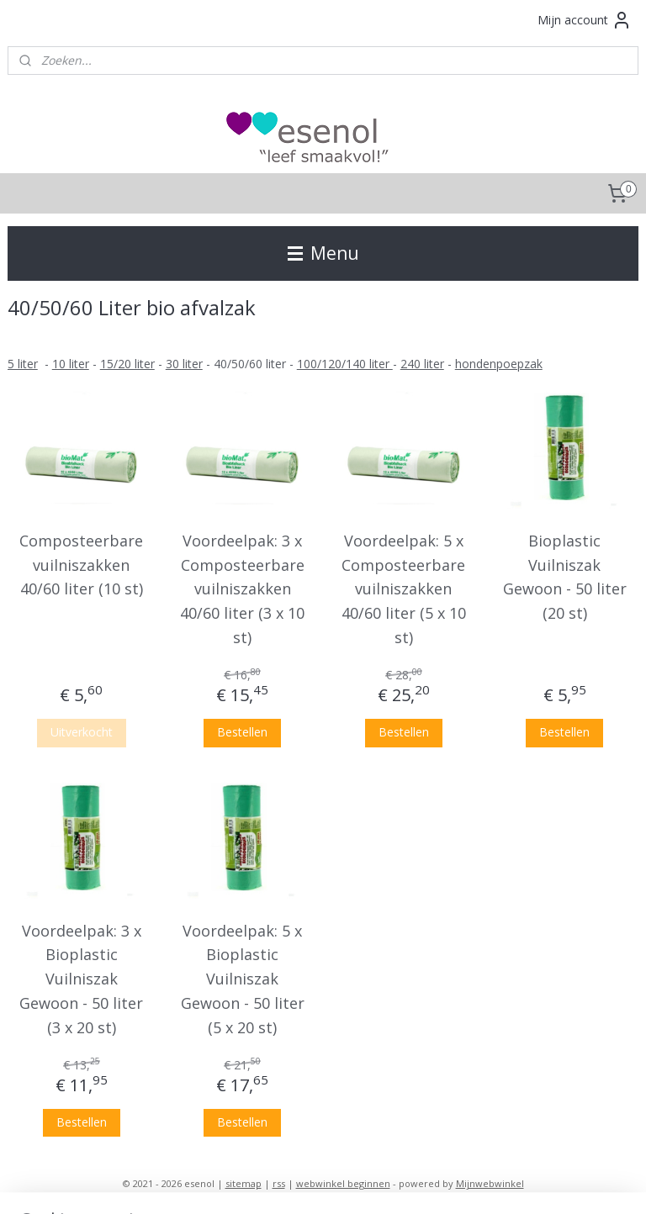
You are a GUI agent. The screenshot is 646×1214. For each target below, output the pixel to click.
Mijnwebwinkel (490, 1183)
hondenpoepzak (499, 364)
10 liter (70, 364)
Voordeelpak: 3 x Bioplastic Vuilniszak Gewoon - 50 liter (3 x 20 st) (81, 979)
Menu (323, 253)
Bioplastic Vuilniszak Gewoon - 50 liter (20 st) (565, 576)
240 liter (422, 364)
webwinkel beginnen (343, 1183)
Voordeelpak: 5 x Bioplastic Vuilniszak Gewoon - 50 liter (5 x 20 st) (242, 979)
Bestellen (242, 732)
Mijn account (584, 20)
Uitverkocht (81, 732)
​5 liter (23, 364)
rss (279, 1183)
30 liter (184, 364)
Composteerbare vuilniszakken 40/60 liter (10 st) (81, 564)
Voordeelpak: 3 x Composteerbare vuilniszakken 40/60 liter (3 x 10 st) (242, 588)
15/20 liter (127, 364)
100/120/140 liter (345, 364)
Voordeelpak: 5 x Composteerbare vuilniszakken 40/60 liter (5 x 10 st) (404, 588)
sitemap (243, 1183)
